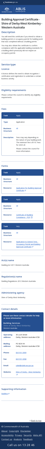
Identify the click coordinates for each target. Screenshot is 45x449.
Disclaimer (25, 434)
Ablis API (37, 438)
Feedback (28, 442)
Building (5, 393)
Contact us (6, 442)
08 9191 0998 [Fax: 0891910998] (21, 359)
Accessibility (7, 438)
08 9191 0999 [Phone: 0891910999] (21, 352)
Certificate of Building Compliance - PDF (24, 216)
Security (28, 438)
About (4, 434)
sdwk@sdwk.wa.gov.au (24, 365)
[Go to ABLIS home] (13, 9)
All (17, 128)
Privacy (18, 438)
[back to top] (22, 423)
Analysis (18, 442)
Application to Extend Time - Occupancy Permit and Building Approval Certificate (28, 244)
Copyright (14, 434)
